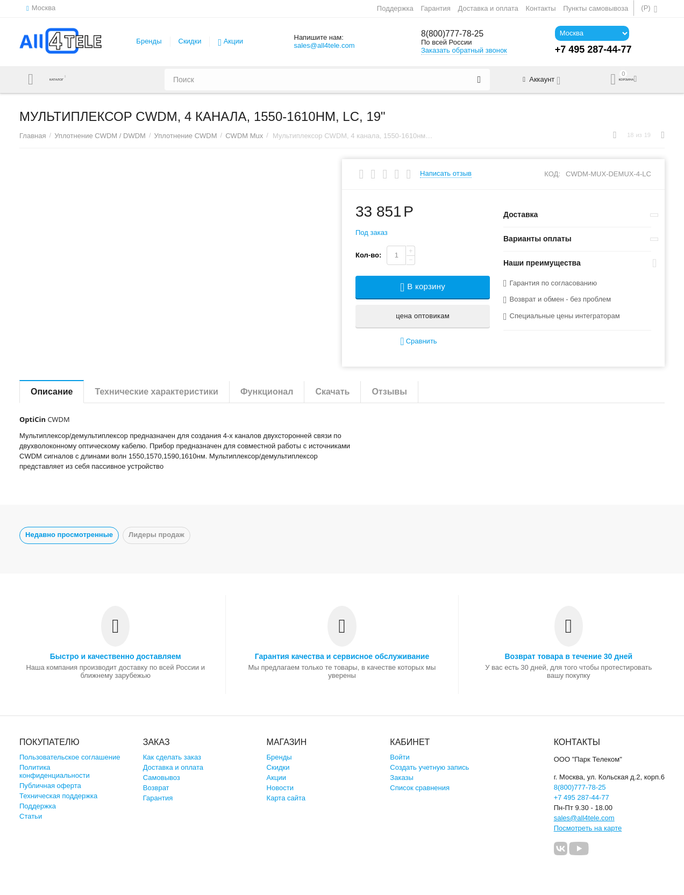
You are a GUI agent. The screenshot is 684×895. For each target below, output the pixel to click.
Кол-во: (368, 255)
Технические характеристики (156, 391)
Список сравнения (420, 788)
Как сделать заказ (172, 757)
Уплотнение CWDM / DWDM (100, 136)
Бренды (148, 41)
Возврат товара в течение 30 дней (568, 656)
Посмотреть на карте (588, 828)
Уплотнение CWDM (185, 136)
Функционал (266, 391)
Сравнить (418, 341)
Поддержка (395, 8)
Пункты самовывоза (595, 8)
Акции (233, 41)
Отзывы (389, 391)
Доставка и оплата (488, 8)
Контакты (540, 8)
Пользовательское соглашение (69, 757)
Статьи (30, 816)
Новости (280, 788)
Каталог (64, 79)
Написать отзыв (446, 173)
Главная (32, 136)
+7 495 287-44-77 (581, 797)
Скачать (332, 391)
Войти (399, 757)
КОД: (552, 174)
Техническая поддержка (58, 796)
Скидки (190, 41)
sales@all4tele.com (324, 45)
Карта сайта (286, 798)
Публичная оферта (50, 786)
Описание (52, 391)
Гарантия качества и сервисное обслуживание (342, 656)
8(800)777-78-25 (457, 33)
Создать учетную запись (429, 767)
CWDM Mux (244, 136)
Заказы (402, 778)
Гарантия (436, 8)
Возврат (156, 788)
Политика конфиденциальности (54, 771)
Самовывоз (161, 778)
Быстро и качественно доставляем (115, 656)
